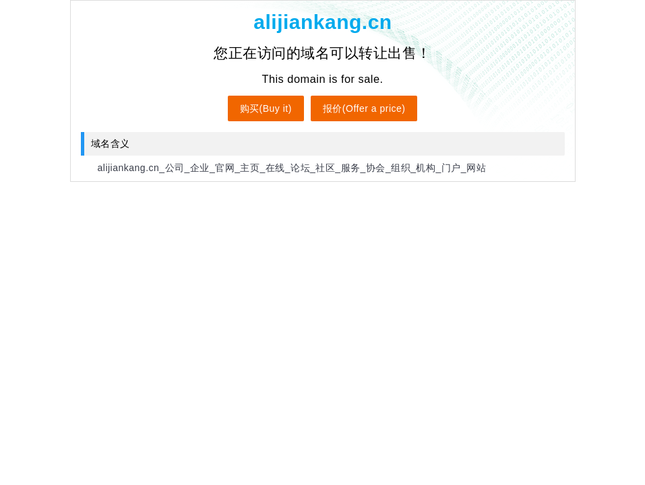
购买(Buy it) (266, 108)
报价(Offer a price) (364, 108)
